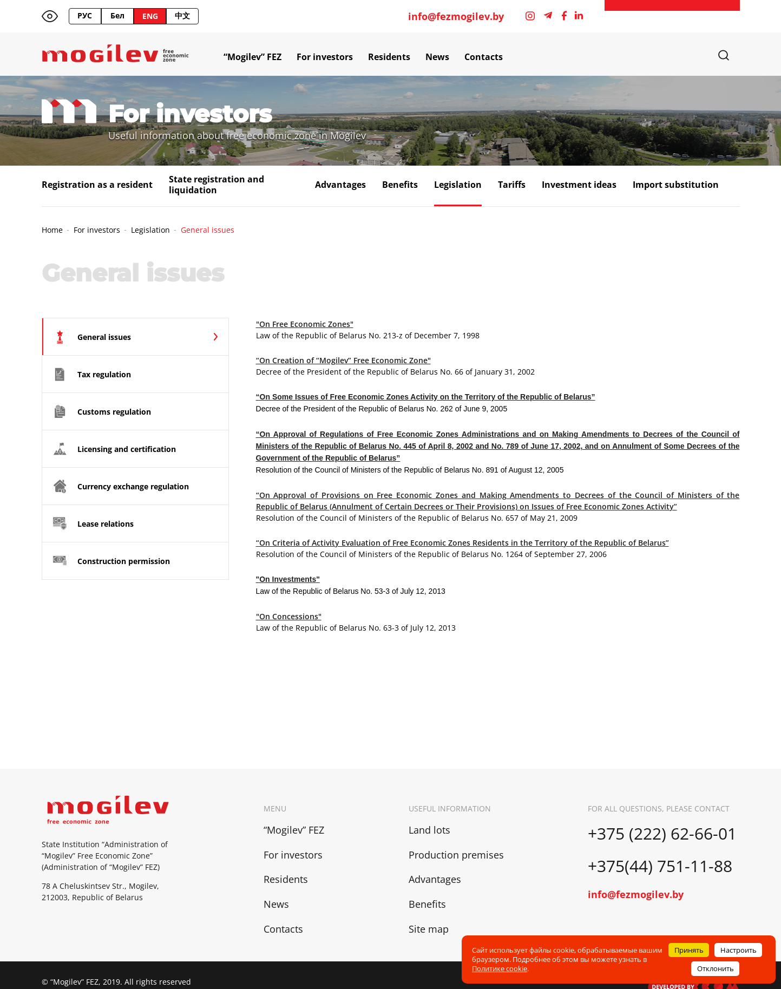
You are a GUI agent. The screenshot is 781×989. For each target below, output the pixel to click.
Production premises (456, 854)
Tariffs (512, 185)
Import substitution (676, 185)
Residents (389, 57)
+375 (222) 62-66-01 (662, 833)
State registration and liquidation (216, 184)
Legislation (458, 185)
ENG (150, 16)
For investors (325, 57)
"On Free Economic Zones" (304, 324)
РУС (84, 15)
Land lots (429, 829)
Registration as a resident (97, 185)
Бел (117, 15)
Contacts (483, 57)
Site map (429, 928)
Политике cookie (499, 968)
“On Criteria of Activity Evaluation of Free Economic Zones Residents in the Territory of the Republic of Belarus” (462, 543)
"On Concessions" (288, 616)
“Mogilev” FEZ (252, 57)
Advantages (340, 185)
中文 (182, 15)
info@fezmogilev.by (456, 16)
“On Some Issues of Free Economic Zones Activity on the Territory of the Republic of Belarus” (425, 396)
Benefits (400, 185)
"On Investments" (288, 579)
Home (52, 230)
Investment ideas (579, 185)
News (437, 57)
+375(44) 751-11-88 (662, 866)
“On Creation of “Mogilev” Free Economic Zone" (343, 360)
